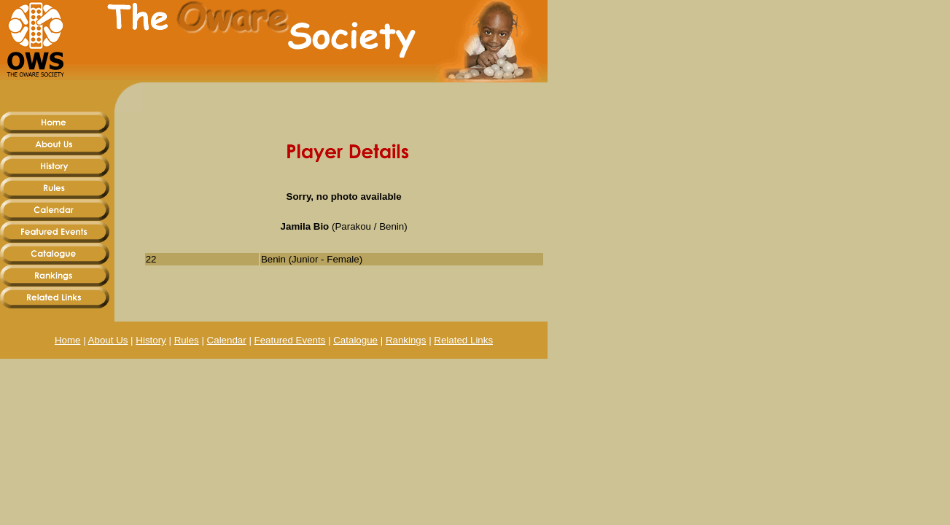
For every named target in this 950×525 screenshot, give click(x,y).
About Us (108, 340)
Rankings (406, 340)
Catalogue (355, 340)
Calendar (226, 340)
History (151, 340)
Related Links (463, 340)
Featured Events (290, 340)
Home (68, 340)
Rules (186, 340)
